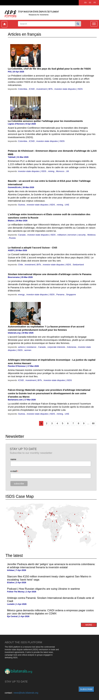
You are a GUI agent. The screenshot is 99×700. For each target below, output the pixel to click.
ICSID (32, 89)
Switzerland (78, 264)
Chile (21, 264)
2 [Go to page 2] (46, 423)
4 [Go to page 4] (57, 423)
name (13, 459)
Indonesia (72, 347)
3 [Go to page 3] (52, 423)
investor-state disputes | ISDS (68, 89)
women (27, 350)
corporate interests (56, 347)
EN (85, 2)
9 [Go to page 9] (83, 423)
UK (67, 171)
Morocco (60, 171)
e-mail (14, 471)
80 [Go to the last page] (93, 423)
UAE (67, 204)
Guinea (22, 204)
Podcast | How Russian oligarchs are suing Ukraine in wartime (43, 588)
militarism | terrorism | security (71, 235)
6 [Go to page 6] (67, 423)
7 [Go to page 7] (73, 423)
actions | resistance (27, 347)
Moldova (91, 235)
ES (90, 2)
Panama (60, 294)
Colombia (23, 89)
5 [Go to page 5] (62, 423)
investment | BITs (44, 89)
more (88, 625)
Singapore (71, 294)
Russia (12, 238)
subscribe (86, 689)
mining (51, 171)
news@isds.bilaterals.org (26, 692)
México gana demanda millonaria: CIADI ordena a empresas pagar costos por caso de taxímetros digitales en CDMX (50, 612)
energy (21, 294)
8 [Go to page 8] (78, 423)
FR (95, 2)
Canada (22, 235)
